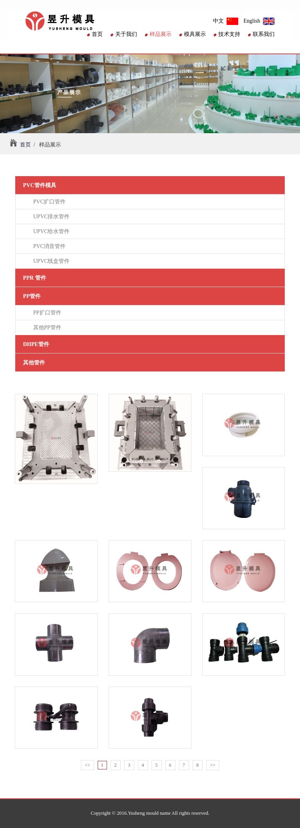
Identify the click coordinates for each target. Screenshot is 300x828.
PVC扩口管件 (48, 202)
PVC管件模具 (39, 185)
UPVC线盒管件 (50, 261)
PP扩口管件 (45, 313)
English (259, 21)
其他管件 (34, 363)
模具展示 (192, 34)
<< (87, 765)
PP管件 (32, 296)
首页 (95, 34)
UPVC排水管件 (50, 216)
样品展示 (158, 34)
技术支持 (227, 34)
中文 (225, 21)
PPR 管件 (34, 278)
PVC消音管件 (48, 246)
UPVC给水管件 (50, 231)
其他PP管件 (45, 327)
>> (213, 765)
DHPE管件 (36, 344)
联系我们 (261, 34)
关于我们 (124, 34)
